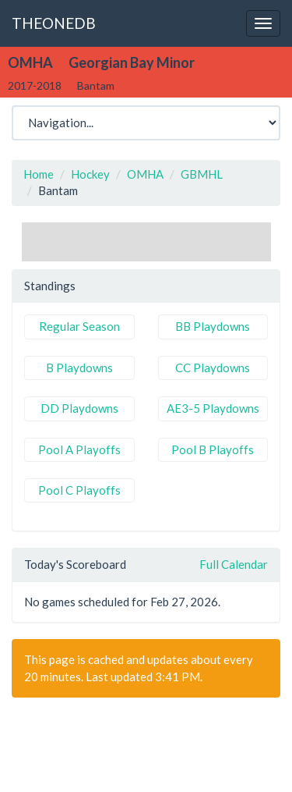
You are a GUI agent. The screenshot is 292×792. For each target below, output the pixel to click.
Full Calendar (233, 564)
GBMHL (202, 174)
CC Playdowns (212, 367)
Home (38, 174)
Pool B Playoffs (212, 449)
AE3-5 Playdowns (213, 408)
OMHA (145, 174)
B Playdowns (79, 367)
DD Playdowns (79, 408)
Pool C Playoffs (79, 490)
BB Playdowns (212, 326)
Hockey (90, 174)
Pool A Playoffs (79, 449)
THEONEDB (54, 23)
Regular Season (79, 326)
